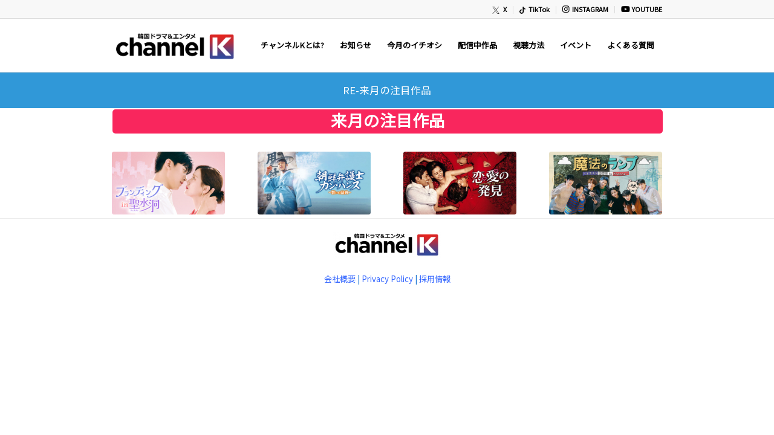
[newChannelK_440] (174, 45)
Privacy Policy (387, 279)
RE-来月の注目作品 (387, 90)
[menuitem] (499, 10)
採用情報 (434, 279)
